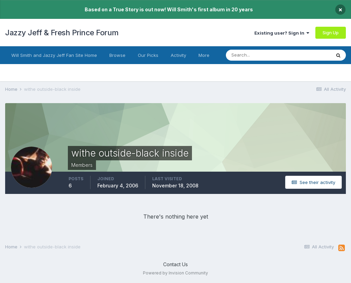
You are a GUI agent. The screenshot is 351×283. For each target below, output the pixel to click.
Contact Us (175, 264)
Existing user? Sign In (281, 33)
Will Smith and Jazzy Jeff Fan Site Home (54, 55)
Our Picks (148, 55)
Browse (117, 55)
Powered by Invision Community (175, 272)
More (203, 55)
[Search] (259, 55)
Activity (178, 55)
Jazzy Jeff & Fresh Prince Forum (62, 32)
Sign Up (331, 32)
